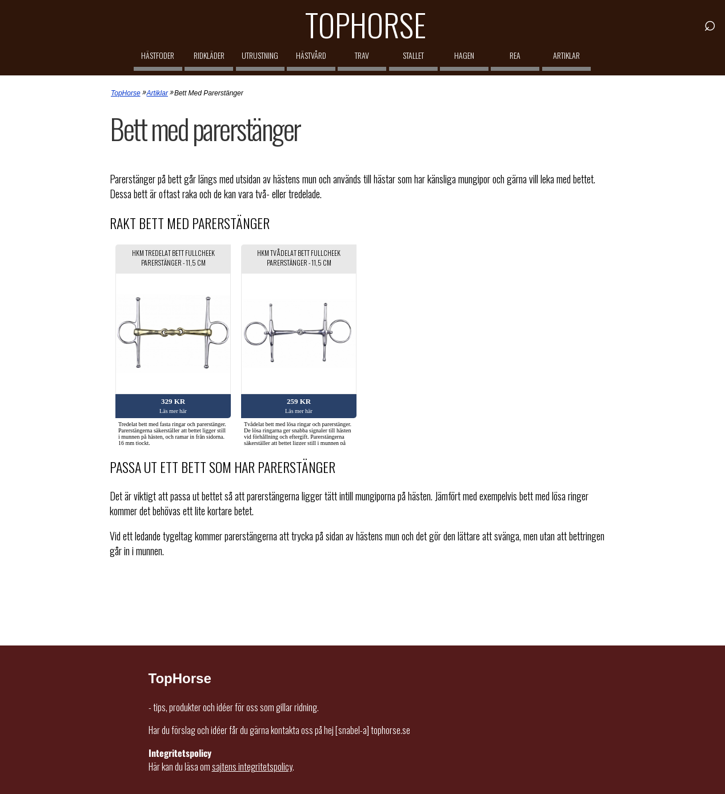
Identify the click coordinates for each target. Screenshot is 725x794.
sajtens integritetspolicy (252, 766)
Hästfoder (157, 55)
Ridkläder (209, 55)
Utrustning (260, 55)
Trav (362, 55)
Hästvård (311, 55)
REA (515, 55)
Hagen (464, 55)
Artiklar (566, 55)
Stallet (413, 55)
